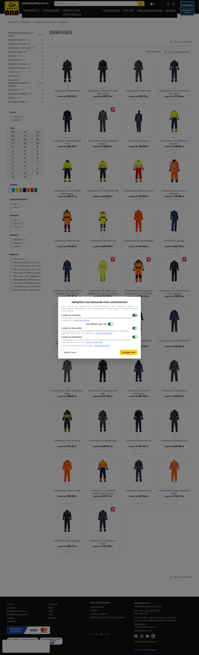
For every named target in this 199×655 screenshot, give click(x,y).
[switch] (134, 315)
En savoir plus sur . (97, 333)
